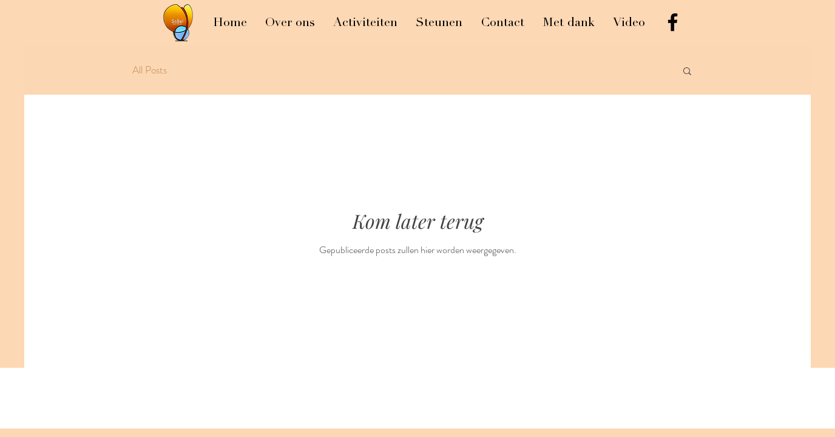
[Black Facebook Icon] (673, 22)
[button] (687, 72)
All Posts (149, 70)
